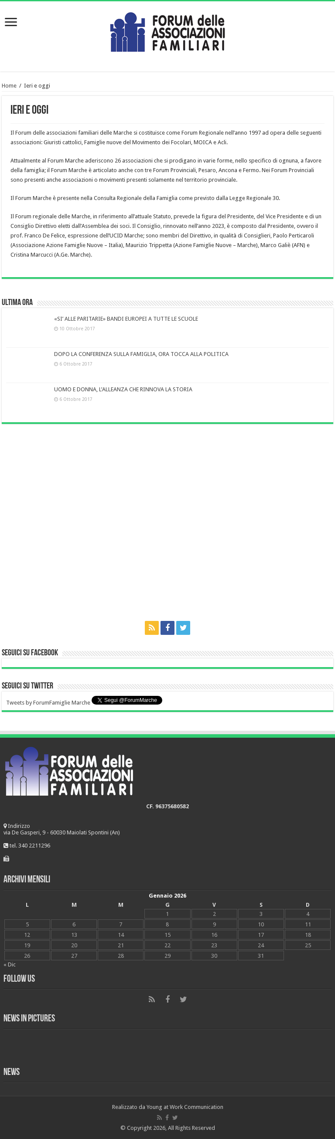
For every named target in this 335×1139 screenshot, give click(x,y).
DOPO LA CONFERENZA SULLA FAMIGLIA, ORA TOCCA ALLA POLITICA (141, 354)
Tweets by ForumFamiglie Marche (48, 702)
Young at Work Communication (185, 1107)
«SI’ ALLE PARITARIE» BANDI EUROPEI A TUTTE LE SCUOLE (126, 318)
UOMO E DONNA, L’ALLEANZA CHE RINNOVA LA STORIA (123, 389)
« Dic (9, 964)
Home (9, 85)
